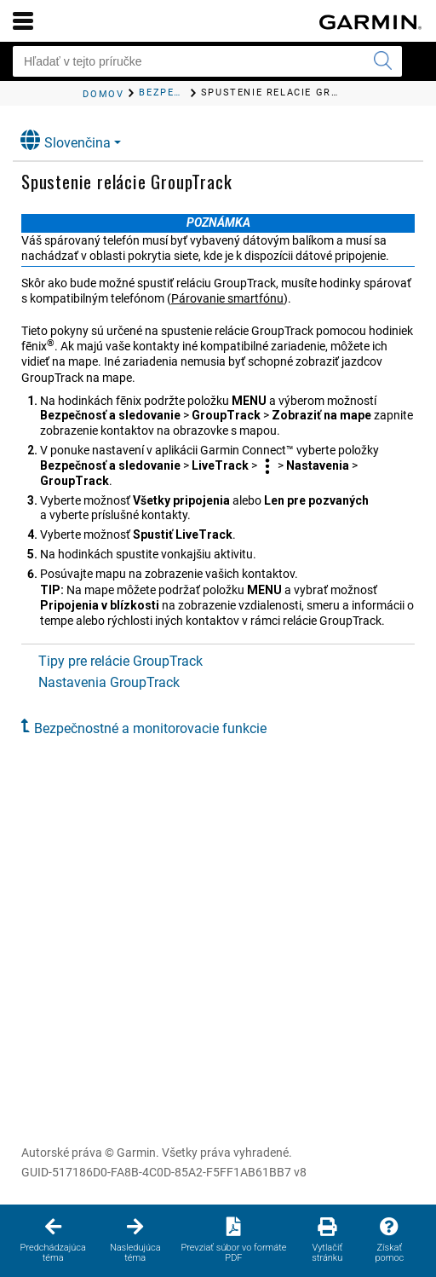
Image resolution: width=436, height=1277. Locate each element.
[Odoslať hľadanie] (382, 61)
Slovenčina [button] (65, 140)
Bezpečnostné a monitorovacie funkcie (150, 728)
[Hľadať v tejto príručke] (207, 61)
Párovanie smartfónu (227, 298)
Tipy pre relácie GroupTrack (120, 661)
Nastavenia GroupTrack (109, 682)
